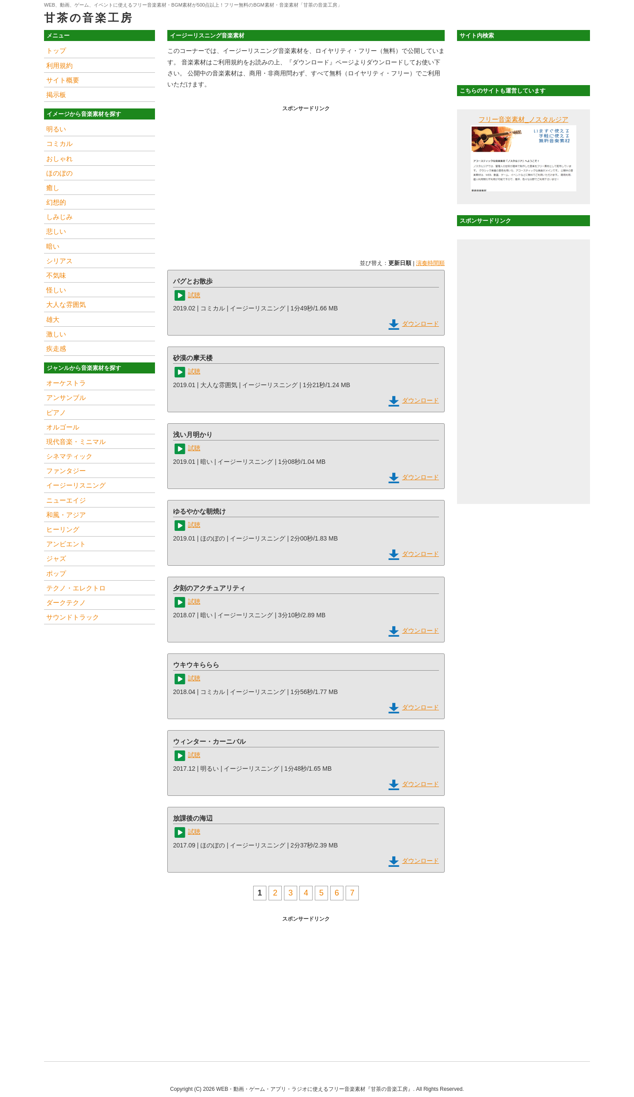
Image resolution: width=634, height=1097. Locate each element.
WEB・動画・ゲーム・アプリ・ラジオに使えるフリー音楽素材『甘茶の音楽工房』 (314, 1089)
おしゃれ (59, 158)
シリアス (59, 261)
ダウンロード (420, 323)
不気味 (56, 275)
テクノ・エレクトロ (76, 588)
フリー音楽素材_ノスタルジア (523, 119)
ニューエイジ (66, 500)
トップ (56, 50)
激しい (56, 334)
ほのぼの (59, 173)
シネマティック (69, 456)
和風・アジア (66, 515)
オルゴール (62, 427)
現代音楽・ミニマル (76, 441)
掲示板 (56, 94)
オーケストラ (66, 383)
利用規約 (59, 65)
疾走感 (56, 348)
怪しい (56, 290)
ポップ (56, 573)
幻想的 (56, 202)
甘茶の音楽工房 (88, 17)
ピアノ (56, 412)
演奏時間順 (430, 263)
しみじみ (59, 216)
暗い (52, 246)
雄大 (52, 319)
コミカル (59, 143)
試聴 (194, 295)
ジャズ (56, 558)
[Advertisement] (306, 176)
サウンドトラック (72, 617)
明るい (56, 129)
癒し (52, 187)
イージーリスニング (76, 485)
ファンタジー (66, 470)
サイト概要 (62, 80)
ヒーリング (62, 529)
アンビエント (66, 544)
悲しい (56, 231)
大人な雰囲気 (66, 304)
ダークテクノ (66, 602)
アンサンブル (66, 397)
